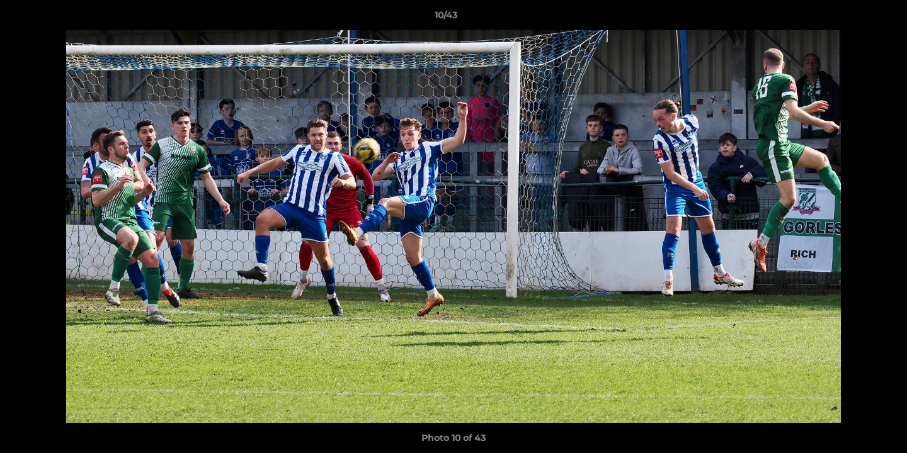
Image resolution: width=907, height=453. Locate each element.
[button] (854, 18)
